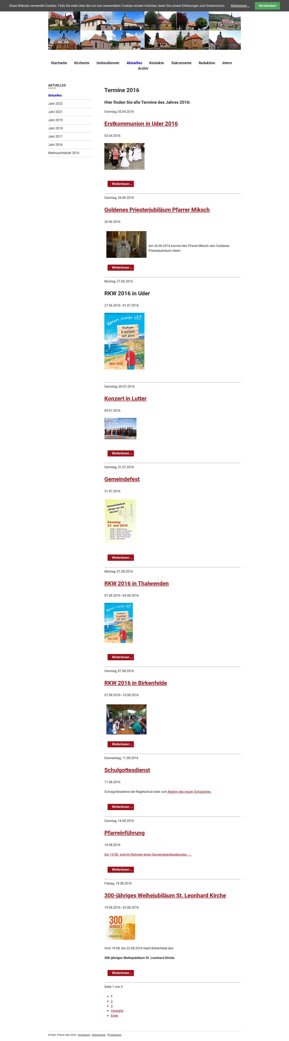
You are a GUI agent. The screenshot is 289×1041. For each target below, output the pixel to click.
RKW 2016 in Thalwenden (136, 583)
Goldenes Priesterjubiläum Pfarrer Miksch (157, 209)
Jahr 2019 (55, 120)
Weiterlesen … (122, 184)
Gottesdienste (108, 63)
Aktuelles (134, 63)
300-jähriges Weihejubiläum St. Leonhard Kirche (165, 895)
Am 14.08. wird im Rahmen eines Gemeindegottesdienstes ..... (147, 854)
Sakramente (181, 63)
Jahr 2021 (55, 112)
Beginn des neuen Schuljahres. (189, 792)
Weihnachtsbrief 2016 (63, 153)
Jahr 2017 (55, 136)
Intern (227, 63)
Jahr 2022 (55, 104)
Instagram (114, 1035)
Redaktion (207, 63)
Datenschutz (99, 1035)
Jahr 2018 (55, 128)
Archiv (143, 68)
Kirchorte (81, 63)
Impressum (84, 1035)
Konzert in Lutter (125, 398)
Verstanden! (267, 6)
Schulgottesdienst (127, 770)
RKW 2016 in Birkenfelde (135, 683)
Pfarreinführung (124, 833)
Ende (114, 1016)
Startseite (59, 63)
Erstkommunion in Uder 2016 (141, 123)
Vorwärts (117, 1011)
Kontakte (156, 63)
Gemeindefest (121, 479)
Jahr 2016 (55, 145)
